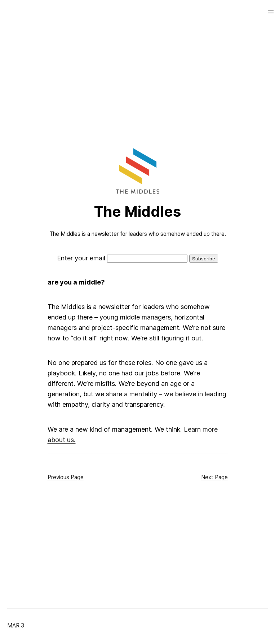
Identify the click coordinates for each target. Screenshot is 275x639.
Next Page (214, 477)
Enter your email (81, 258)
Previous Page (66, 477)
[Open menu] (270, 11)
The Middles (137, 211)
